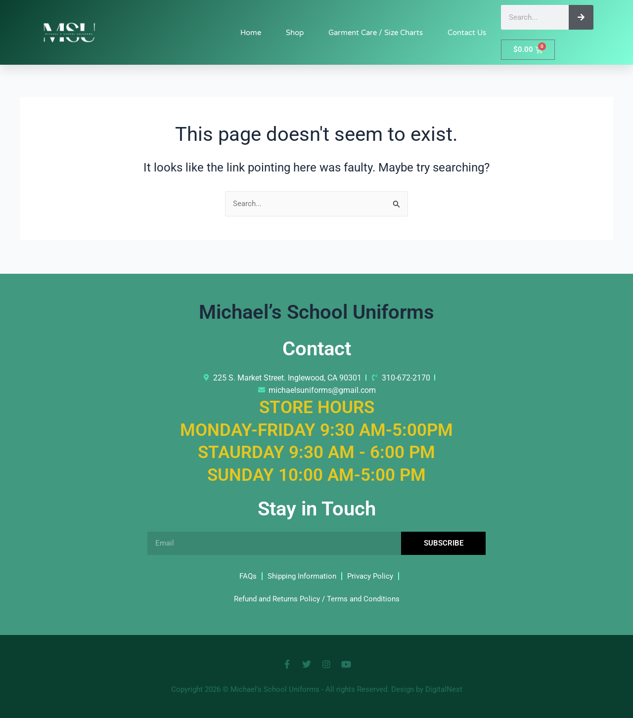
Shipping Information (301, 576)
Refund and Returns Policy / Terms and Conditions (316, 598)
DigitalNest (443, 689)
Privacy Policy (373, 576)
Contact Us (467, 32)
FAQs (243, 576)
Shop (295, 32)
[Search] (581, 17)
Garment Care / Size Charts (375, 32)
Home (250, 32)
